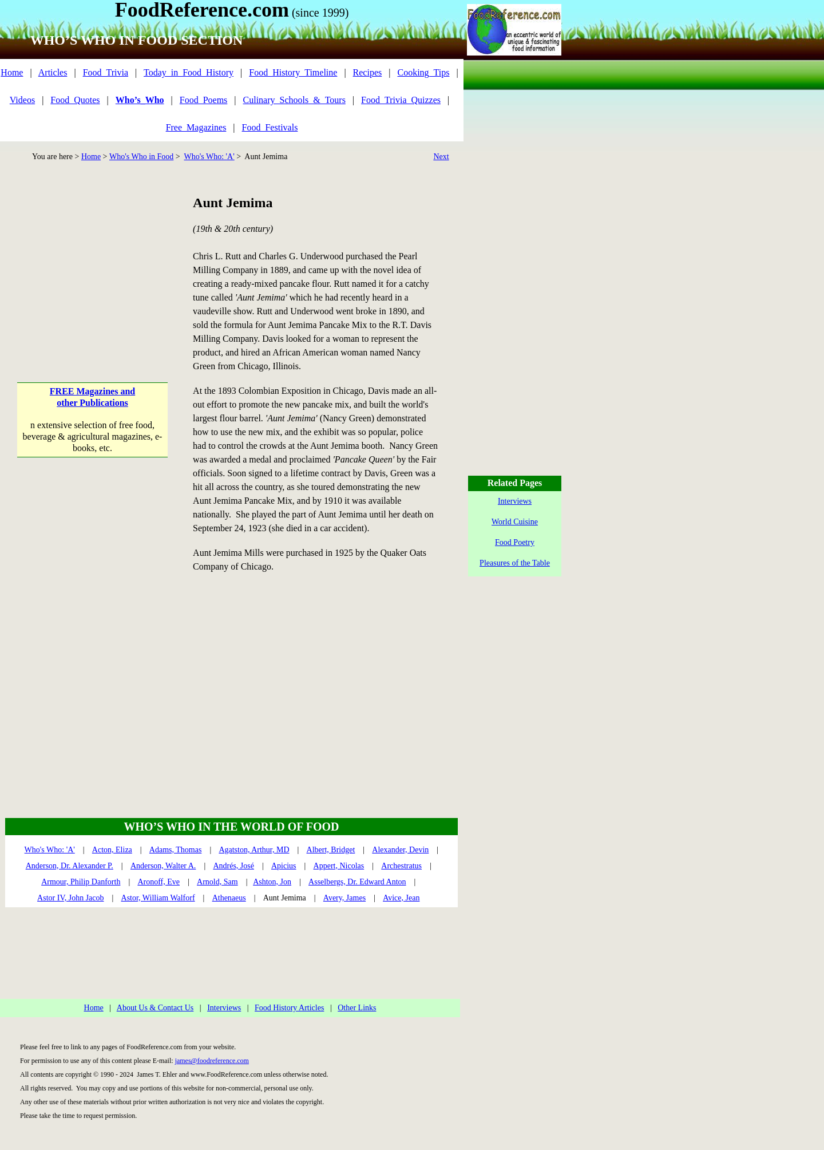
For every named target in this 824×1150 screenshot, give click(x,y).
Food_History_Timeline (293, 72)
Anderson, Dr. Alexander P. (69, 865)
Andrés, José (233, 865)
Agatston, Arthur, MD (254, 849)
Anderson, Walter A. (163, 865)
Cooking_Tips (423, 72)
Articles (53, 72)
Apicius (283, 865)
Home (12, 72)
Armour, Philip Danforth (80, 882)
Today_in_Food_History (188, 72)
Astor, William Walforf (158, 898)
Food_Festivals (270, 127)
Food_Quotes (75, 100)
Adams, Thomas (175, 849)
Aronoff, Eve (158, 882)
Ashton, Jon (272, 882)
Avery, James (344, 898)
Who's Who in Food (141, 156)
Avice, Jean (401, 898)
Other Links (357, 1007)
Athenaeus (229, 898)
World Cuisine (515, 521)
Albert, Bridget (331, 849)
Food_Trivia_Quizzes (401, 100)
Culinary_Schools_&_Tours (294, 100)
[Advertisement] (92, 265)
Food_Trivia (105, 72)
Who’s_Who (140, 100)
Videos (22, 100)
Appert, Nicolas (339, 865)
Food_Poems (204, 100)
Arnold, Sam (217, 882)
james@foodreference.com (212, 1061)
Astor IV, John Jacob (70, 898)
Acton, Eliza (112, 849)
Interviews (224, 1007)
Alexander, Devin (400, 849)
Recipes (367, 72)
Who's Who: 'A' (209, 156)
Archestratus (401, 865)
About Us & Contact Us (155, 1007)
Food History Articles (289, 1007)
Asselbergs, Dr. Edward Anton (357, 882)
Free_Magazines (196, 127)
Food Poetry (514, 542)
